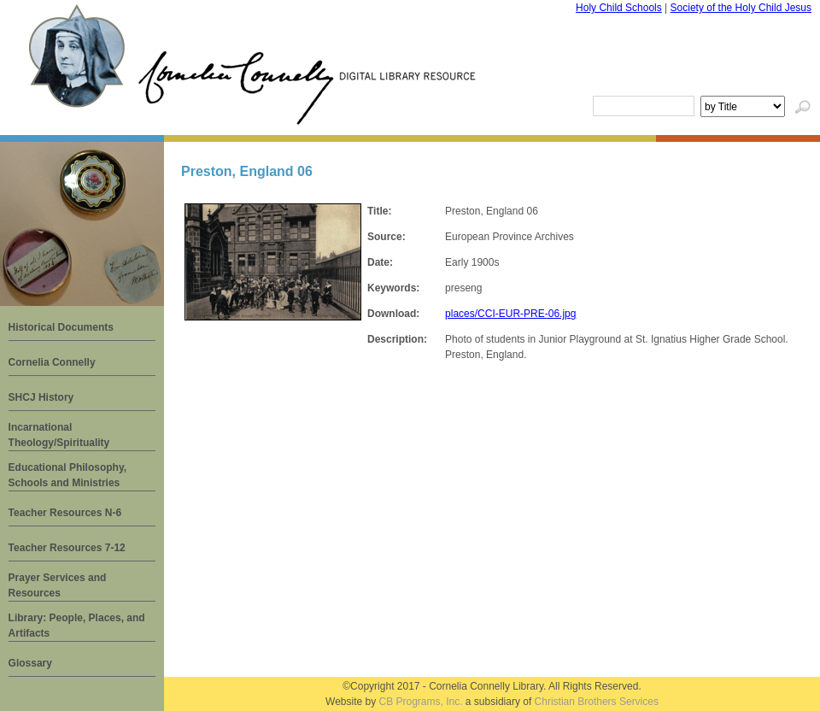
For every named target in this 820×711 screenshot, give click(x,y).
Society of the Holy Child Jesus (741, 8)
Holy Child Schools (619, 8)
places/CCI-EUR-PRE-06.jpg (510, 314)
